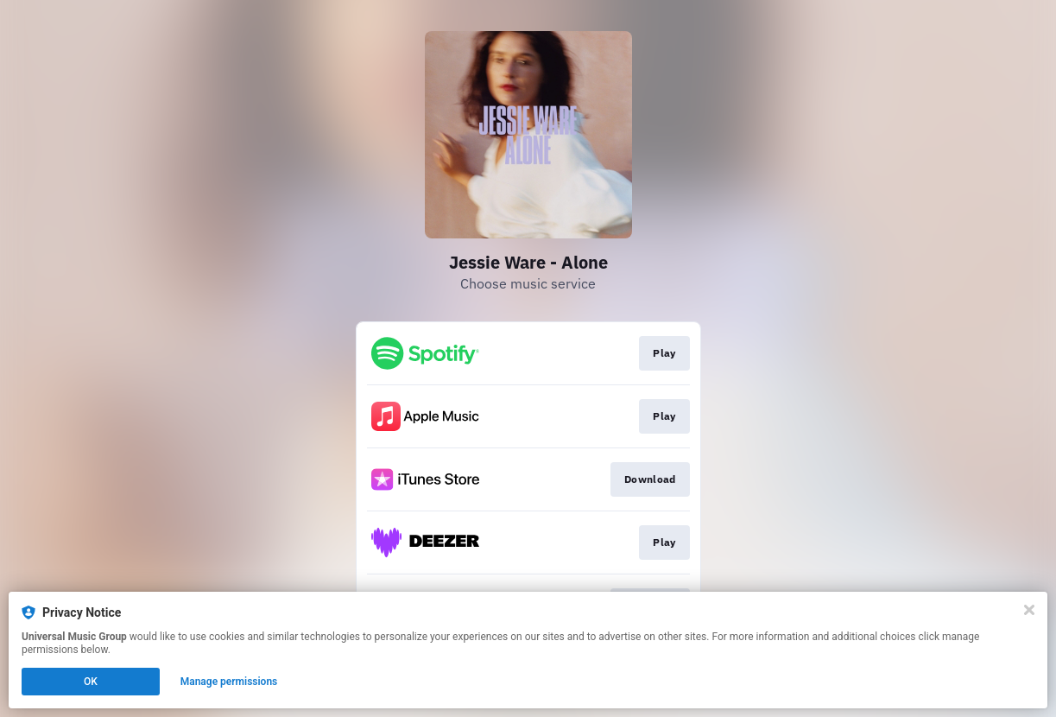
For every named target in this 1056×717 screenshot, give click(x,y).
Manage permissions (229, 682)
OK (91, 682)
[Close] (1029, 610)
